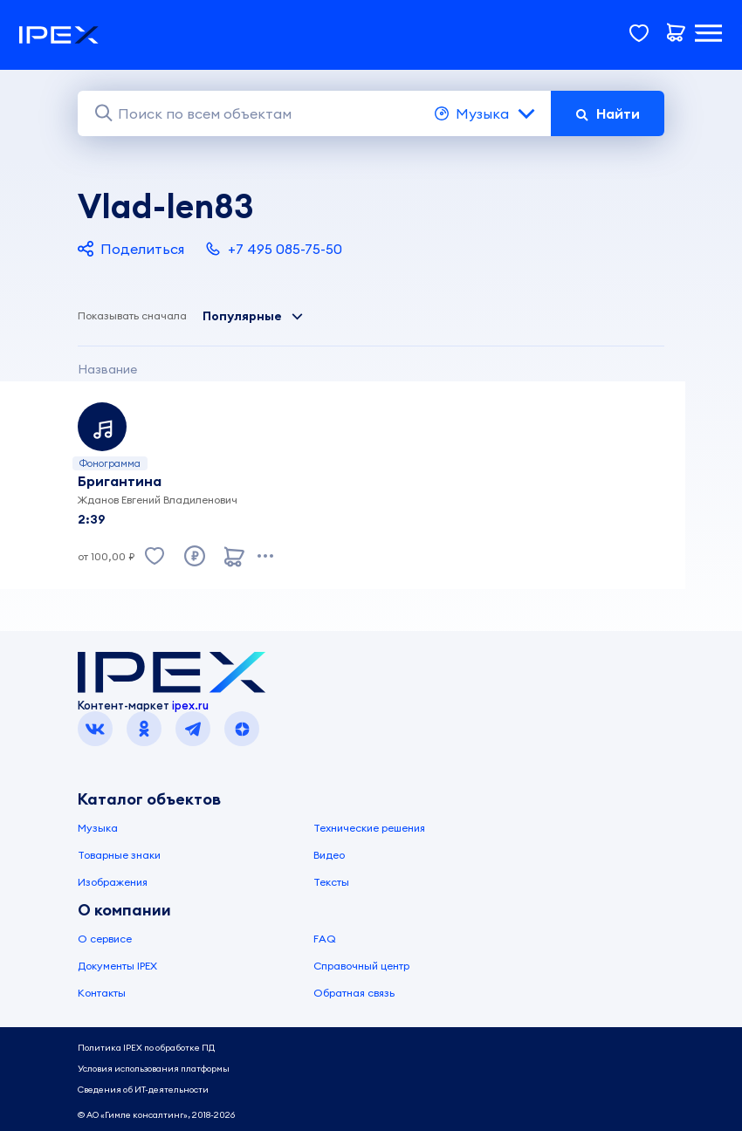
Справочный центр (361, 965)
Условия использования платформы (154, 1068)
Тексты (331, 881)
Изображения (113, 881)
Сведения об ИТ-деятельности (143, 1089)
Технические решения (369, 827)
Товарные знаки (119, 854)
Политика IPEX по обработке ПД (146, 1047)
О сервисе (105, 938)
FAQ (324, 938)
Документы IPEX (117, 965)
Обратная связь (354, 992)
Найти (607, 113)
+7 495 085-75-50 (273, 249)
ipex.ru (190, 705)
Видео (329, 854)
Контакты (102, 992)
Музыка (486, 113)
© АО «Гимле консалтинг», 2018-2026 (156, 1115)
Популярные (253, 316)
